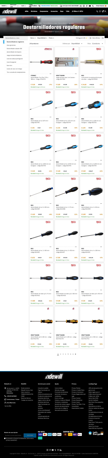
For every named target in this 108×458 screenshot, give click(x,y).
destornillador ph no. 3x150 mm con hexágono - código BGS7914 (66, 165)
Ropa (61, 12)
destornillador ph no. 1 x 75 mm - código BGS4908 (65, 208)
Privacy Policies (76, 388)
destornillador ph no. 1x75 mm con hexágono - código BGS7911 (65, 121)
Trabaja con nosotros (27, 400)
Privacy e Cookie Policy (78, 390)
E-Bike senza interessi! (95, 394)
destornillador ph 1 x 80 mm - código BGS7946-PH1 (66, 338)
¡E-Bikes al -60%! (77, 12)
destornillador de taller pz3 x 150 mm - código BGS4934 (91, 294)
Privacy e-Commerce (77, 392)
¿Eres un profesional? (44, 410)
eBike (26, 12)
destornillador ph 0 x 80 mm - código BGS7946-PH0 (41, 338)
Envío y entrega (59, 398)
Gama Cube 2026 (93, 398)
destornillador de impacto (14, 52)
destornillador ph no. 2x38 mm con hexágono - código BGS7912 (91, 121)
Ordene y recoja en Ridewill (62, 400)
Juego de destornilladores (14, 55)
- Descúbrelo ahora (67, 2)
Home (36, 23)
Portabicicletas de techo (95, 416)
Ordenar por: (66, 43)
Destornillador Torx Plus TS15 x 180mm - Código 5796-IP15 (39, 78)
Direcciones (10, 393)
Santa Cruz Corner (94, 426)
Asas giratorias (11, 45)
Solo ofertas (96, 38)
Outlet (90, 410)
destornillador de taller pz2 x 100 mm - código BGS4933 (66, 294)
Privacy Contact (76, 398)
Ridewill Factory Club (27, 390)
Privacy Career (76, 402)
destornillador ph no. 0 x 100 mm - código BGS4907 (40, 208)
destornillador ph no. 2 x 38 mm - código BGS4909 (90, 208)
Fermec (33, 75)
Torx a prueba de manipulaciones (16, 72)
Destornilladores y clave (50, 23)
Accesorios (54, 12)
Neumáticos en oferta (95, 406)
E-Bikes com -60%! (94, 396)
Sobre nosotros (25, 392)
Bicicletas (34, 12)
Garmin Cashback (93, 400)
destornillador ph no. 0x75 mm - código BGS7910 (40, 121)
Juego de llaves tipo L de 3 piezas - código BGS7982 (65, 78)
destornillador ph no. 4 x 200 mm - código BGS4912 (91, 251)
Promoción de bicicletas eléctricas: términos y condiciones (61, 394)
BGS (82, 75)
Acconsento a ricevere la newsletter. (20, 439)
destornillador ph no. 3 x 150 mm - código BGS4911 (65, 251)
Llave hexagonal (11, 62)
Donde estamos (25, 388)
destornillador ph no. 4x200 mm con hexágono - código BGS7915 (91, 165)
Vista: (89, 43)
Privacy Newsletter (77, 400)
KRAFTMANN (60, 75)
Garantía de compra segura (62, 404)
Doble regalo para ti (94, 392)
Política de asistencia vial (45, 394)
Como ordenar (59, 388)
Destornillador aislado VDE (14, 48)
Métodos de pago (59, 390)
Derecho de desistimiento (62, 406)
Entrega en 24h (80, 38)
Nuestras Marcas (26, 398)
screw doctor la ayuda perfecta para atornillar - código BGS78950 (91, 78)
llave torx (9, 65)
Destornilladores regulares (66, 23)
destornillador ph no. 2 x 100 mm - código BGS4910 (40, 251)
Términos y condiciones (61, 402)
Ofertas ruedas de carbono (96, 408)
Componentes (44, 12)
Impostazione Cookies (78, 408)
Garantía (40, 408)
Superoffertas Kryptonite (96, 428)
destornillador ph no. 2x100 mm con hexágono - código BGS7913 (41, 165)
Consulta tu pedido (43, 388)
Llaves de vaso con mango (14, 69)
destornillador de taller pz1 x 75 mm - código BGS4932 (41, 294)
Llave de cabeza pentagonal (15, 59)
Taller (67, 12)
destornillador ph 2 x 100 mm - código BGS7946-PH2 (91, 338)
